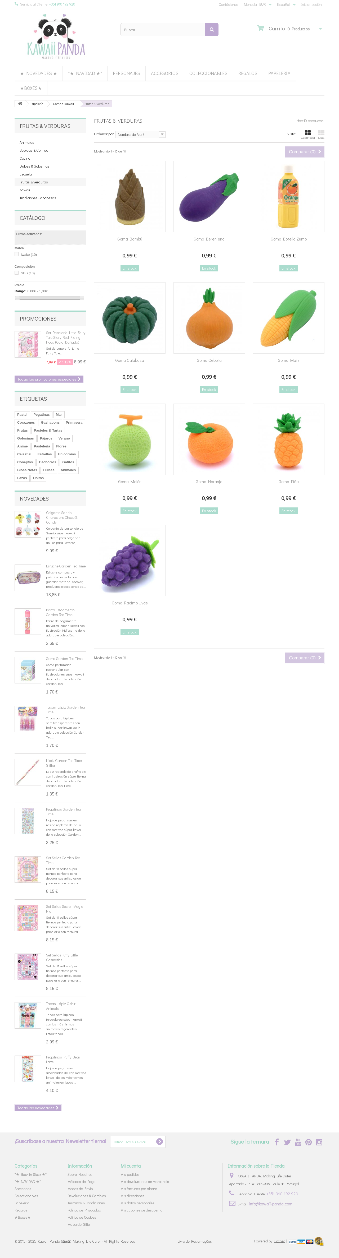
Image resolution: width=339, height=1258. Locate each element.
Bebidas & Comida (34, 150)
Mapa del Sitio (79, 1224)
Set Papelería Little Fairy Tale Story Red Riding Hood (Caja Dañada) (65, 337)
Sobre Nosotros (80, 1174)
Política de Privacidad (84, 1210)
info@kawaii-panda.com (270, 1203)
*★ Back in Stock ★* (31, 1174)
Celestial (24, 454)
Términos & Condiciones (86, 1202)
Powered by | (271, 1240)
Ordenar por (104, 133)
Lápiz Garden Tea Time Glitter (64, 763)
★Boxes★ (31, 88)
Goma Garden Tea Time (64, 658)
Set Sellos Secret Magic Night (64, 909)
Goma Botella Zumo (289, 239)
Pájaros (46, 438)
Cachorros (47, 462)
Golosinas (25, 438)
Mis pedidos (130, 1174)
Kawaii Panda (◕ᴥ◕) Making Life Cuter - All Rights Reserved (86, 1241)
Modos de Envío (80, 1188)
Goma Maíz (289, 360)
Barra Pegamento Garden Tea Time (60, 612)
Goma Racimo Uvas (130, 602)
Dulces (49, 470)
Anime (22, 446)
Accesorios (165, 73)
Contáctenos (229, 4)
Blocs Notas (27, 470)
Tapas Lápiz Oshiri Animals (61, 1006)
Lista (321, 134)
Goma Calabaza (129, 360)
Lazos (22, 478)
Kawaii (25, 189)
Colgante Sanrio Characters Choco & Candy (61, 517)
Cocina (25, 158)
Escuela (26, 174)
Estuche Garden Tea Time (66, 565)
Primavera (74, 422)
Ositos (38, 478)
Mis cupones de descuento (141, 1210)
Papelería (279, 73)
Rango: (20, 291)
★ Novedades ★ (38, 73)
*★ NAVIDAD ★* (85, 73)
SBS (28, 273)
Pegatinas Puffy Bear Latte (63, 1059)
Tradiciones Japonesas (38, 197)
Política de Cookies (82, 1217)
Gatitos (68, 462)
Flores (61, 446)
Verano (64, 438)
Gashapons (50, 422)
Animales (27, 142)
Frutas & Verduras (34, 181)
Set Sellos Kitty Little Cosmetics (62, 957)
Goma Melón (129, 481)
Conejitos (25, 462)
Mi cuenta (131, 1166)
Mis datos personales (137, 1202)
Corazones (26, 422)
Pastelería (42, 446)
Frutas (22, 430)
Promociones (38, 318)
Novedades (34, 498)
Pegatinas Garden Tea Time (63, 811)
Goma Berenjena (209, 239)
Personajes (126, 73)
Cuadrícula (308, 134)
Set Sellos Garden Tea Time (63, 860)
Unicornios (67, 454)
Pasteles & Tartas (48, 430)
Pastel (22, 415)
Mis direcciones (133, 1195)
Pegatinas (41, 415)
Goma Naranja (209, 481)
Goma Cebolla (209, 360)
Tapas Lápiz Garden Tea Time (65, 709)
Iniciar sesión (311, 4)
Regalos (247, 73)
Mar (59, 415)
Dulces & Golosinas (35, 166)
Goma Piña (289, 481)
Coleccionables (208, 73)
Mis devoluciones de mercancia (145, 1181)
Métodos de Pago (81, 1181)
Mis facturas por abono (139, 1188)
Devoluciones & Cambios (87, 1195)
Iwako (29, 255)
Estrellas (44, 454)
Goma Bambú (129, 239)
